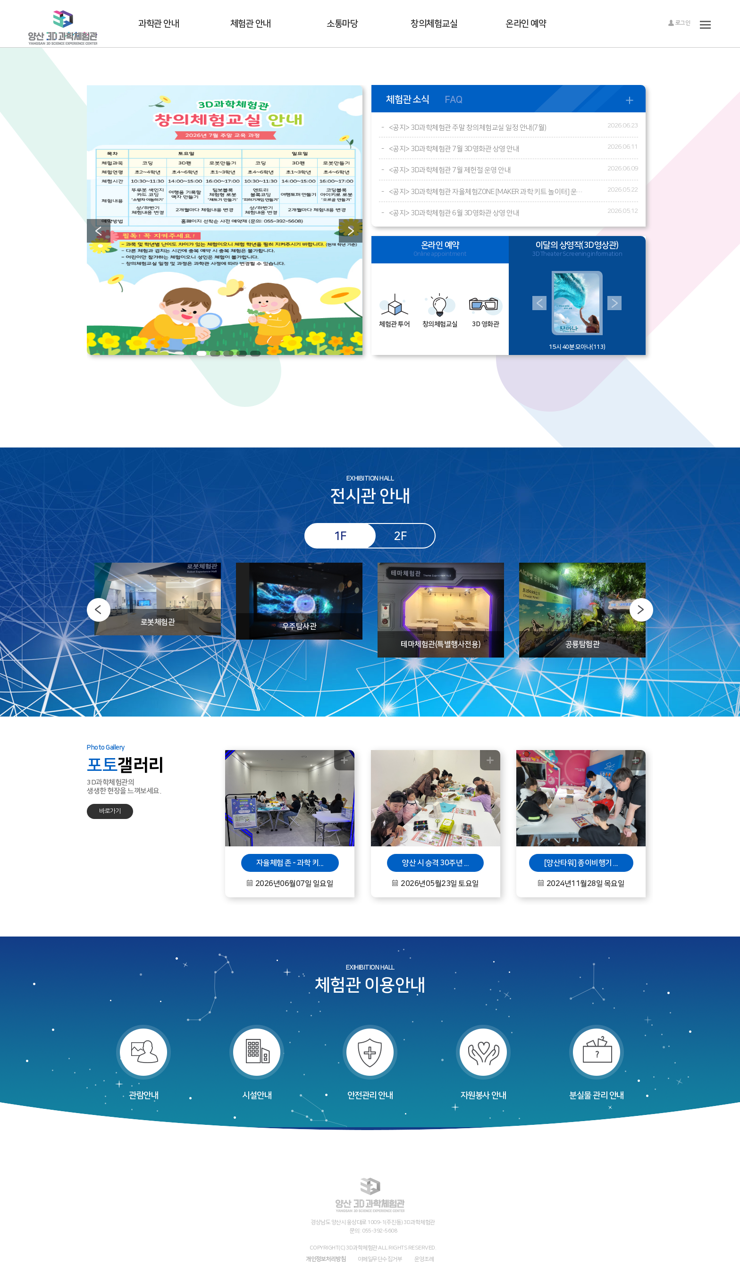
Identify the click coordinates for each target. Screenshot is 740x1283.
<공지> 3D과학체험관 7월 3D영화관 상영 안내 (454, 149)
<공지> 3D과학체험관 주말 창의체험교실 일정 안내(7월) (468, 128)
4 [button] (241, 353)
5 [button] (255, 353)
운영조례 (424, 1259)
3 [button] (228, 353)
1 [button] (201, 353)
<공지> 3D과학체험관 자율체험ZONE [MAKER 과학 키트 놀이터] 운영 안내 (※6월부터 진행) (488, 192)
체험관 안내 (250, 23)
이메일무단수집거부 (380, 1259)
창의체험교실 (434, 23)
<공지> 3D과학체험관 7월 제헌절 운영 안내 (450, 170)
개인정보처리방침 (325, 1259)
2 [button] (215, 353)
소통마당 (342, 23)
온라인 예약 (525, 23)
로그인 (679, 22)
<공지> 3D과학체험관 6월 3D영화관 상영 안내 (454, 213)
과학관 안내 (158, 23)
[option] (224, 220)
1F (340, 536)
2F (400, 536)
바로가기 (110, 811)
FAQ (453, 99)
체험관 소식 (407, 99)
